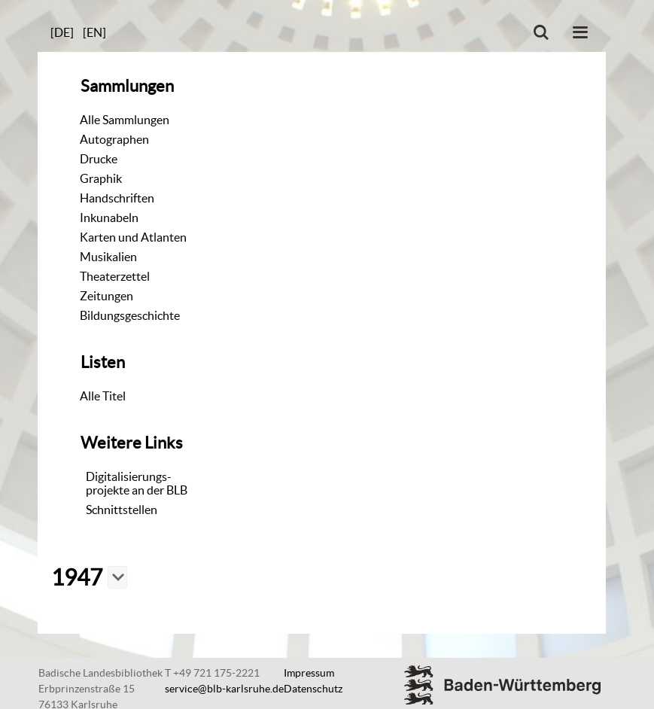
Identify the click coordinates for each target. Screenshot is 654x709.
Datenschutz (313, 689)
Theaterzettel (115, 276)
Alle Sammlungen (124, 119)
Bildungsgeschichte (130, 315)
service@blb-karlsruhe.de (224, 689)
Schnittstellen (121, 509)
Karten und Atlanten (133, 237)
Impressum (309, 673)
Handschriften (117, 198)
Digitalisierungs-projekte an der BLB (136, 483)
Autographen (114, 139)
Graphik (101, 178)
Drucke (98, 159)
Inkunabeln (109, 217)
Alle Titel (103, 396)
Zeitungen (106, 296)
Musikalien (108, 256)
